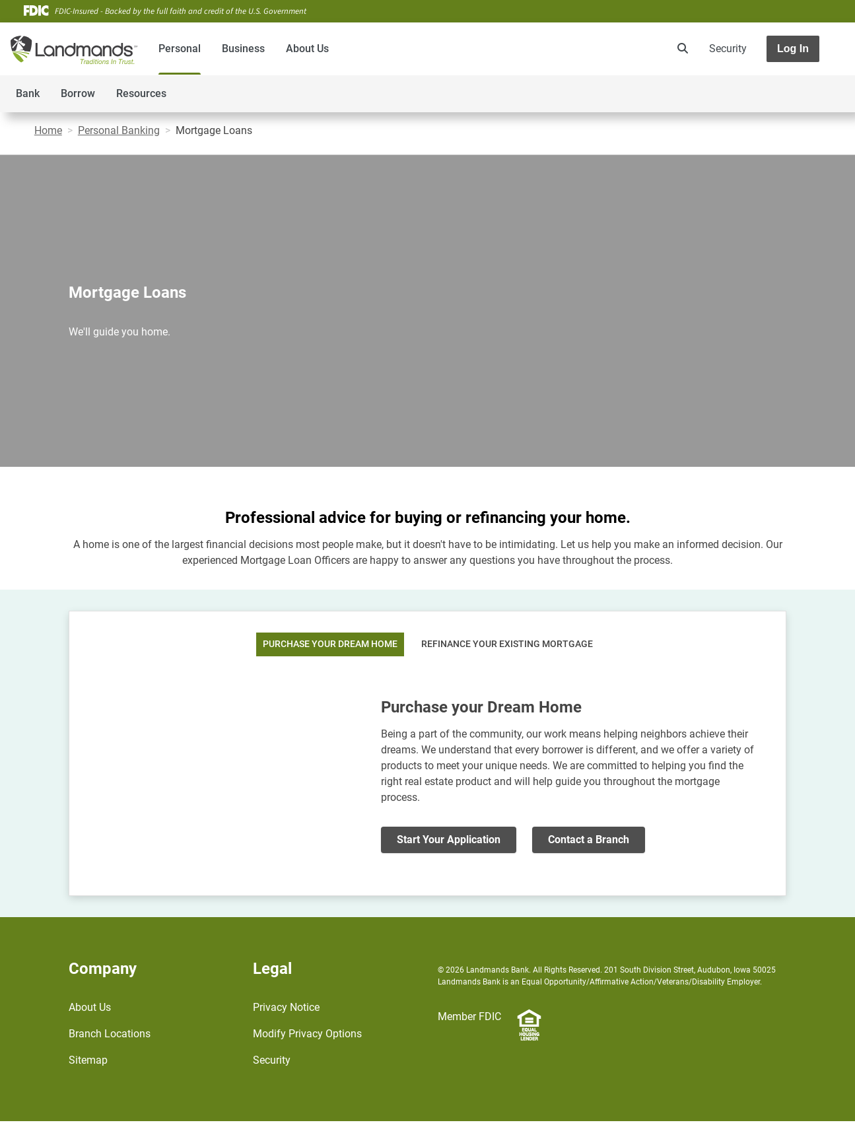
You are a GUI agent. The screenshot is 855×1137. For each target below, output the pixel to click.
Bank (28, 93)
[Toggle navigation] (751, 86)
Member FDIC (469, 1016)
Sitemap (88, 1060)
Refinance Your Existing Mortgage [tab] (507, 644)
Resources (141, 93)
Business (243, 48)
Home (48, 130)
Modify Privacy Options (307, 1033)
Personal (179, 48)
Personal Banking (119, 130)
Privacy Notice (286, 1007)
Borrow (78, 93)
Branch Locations (110, 1033)
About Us (307, 48)
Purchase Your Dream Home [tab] (330, 644)
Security (728, 48)
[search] (680, 49)
